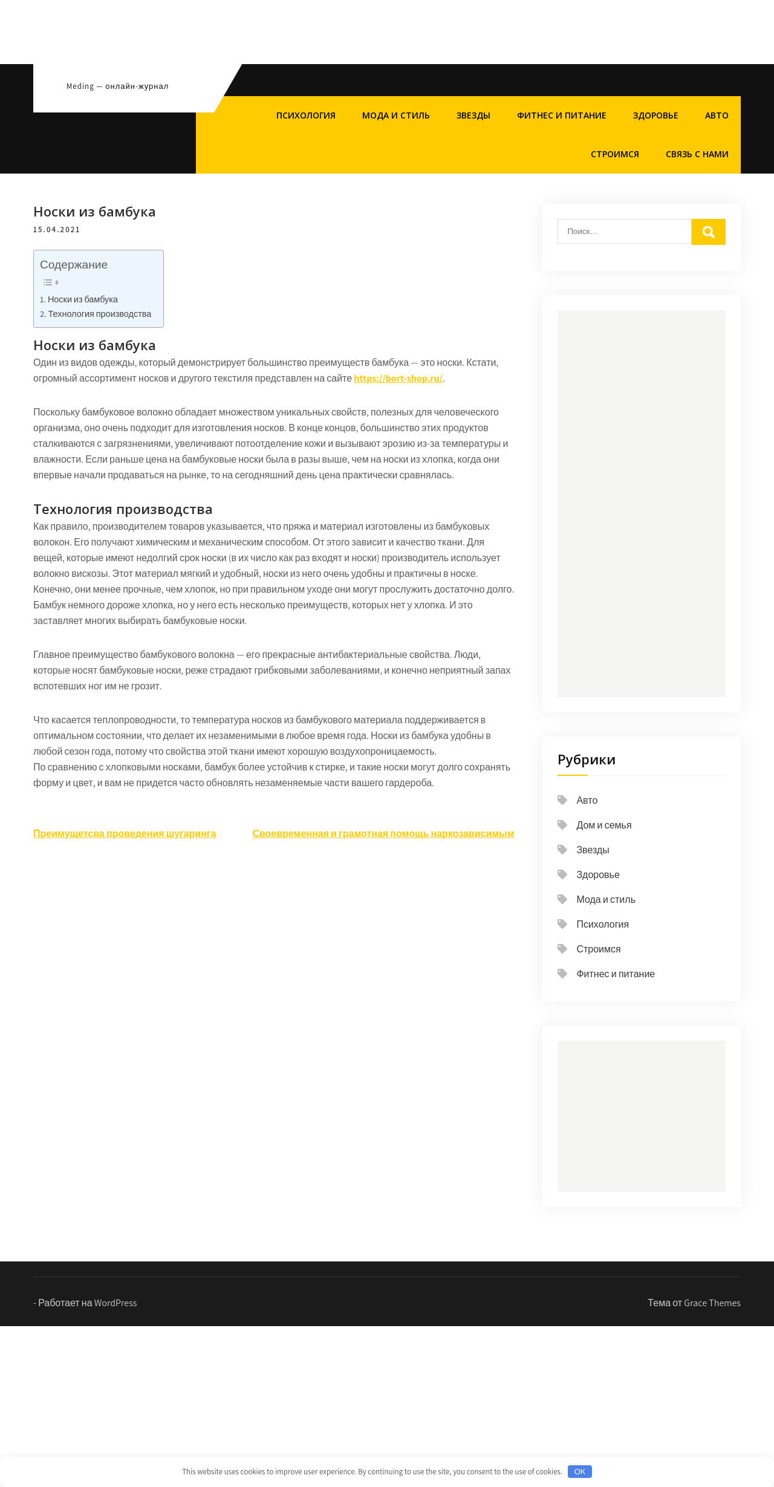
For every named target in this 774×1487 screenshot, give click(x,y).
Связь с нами (697, 154)
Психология (306, 115)
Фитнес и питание (562, 115)
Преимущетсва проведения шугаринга (124, 833)
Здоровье (655, 115)
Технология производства (99, 313)
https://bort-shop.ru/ (398, 378)
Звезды (473, 115)
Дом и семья (603, 825)
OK (580, 1471)
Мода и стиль (396, 115)
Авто (717, 115)
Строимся (615, 154)
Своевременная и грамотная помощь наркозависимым (383, 833)
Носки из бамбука (83, 299)
